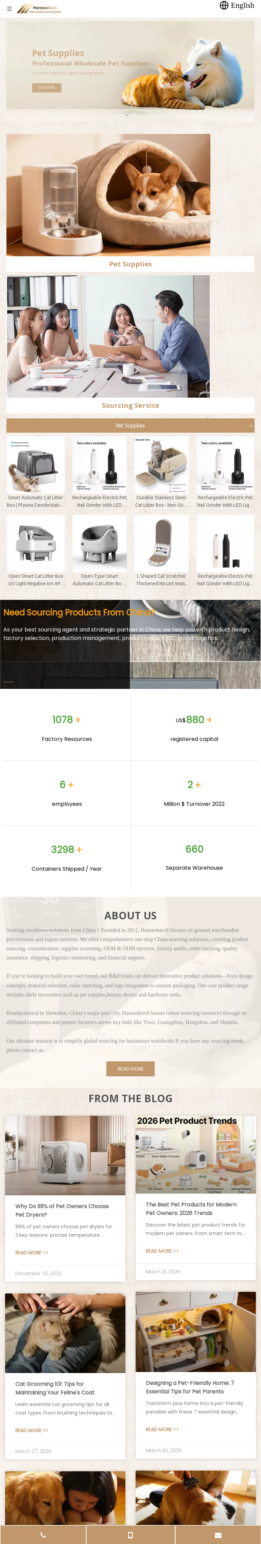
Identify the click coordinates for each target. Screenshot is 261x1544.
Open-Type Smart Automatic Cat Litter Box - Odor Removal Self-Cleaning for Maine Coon (99, 580)
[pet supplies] (108, 195)
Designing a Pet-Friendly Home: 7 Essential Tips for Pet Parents (190, 1387)
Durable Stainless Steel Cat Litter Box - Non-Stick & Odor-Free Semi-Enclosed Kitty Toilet (161, 502)
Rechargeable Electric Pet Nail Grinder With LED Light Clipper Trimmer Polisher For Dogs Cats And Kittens (99, 502)
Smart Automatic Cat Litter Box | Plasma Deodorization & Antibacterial (36, 502)
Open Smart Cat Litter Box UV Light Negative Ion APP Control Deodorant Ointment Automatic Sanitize (35, 580)
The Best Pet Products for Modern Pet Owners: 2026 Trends (191, 1209)
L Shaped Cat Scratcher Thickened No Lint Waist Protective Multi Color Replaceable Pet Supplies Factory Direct (161, 580)
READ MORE (59, 87)
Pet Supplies (130, 425)
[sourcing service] (108, 336)
